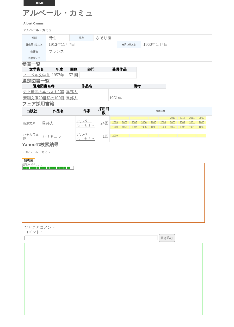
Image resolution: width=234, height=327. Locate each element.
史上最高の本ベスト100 (43, 92)
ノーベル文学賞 (36, 75)
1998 (124, 127)
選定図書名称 (44, 86)
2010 (201, 118)
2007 (134, 122)
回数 (73, 69)
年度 (59, 69)
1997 (134, 127)
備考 (137, 86)
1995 (153, 127)
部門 (90, 69)
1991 (192, 127)
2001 (192, 122)
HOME (39, 3)
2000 (201, 122)
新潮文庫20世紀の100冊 (44, 98)
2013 (172, 118)
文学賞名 (36, 69)
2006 (144, 122)
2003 (172, 122)
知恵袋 (28, 160)
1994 (163, 127)
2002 (182, 122)
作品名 (86, 86)
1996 (144, 127)
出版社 (31, 111)
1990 (201, 127)
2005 (153, 122)
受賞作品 (119, 69)
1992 (182, 127)
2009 (115, 122)
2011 (192, 118)
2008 (124, 122)
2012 (182, 118)
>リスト (38, 44)
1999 (115, 127)
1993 (172, 127)
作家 (86, 111)
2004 (163, 122)
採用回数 (103, 111)
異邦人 (72, 92)
